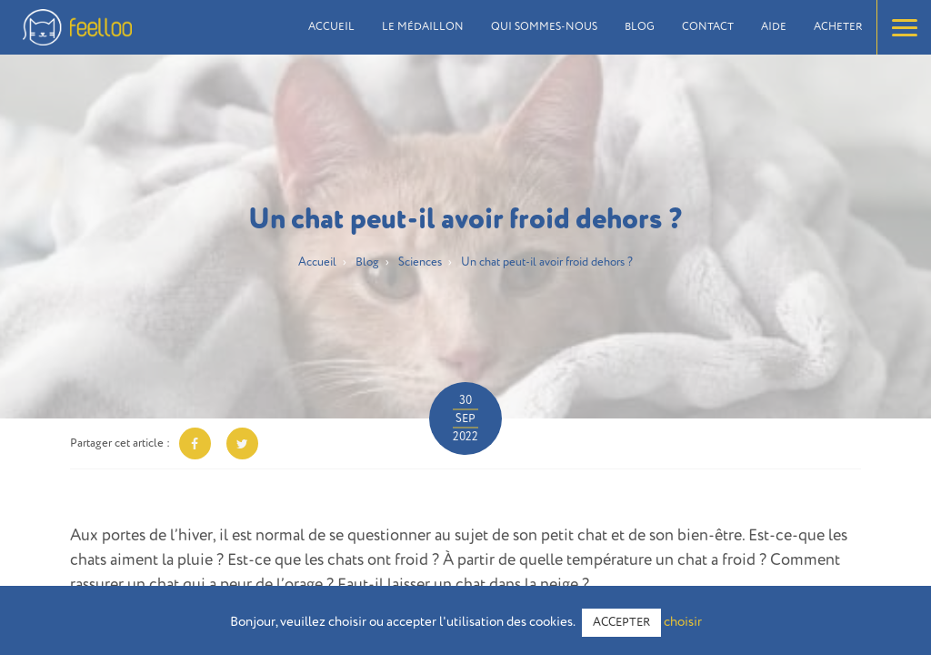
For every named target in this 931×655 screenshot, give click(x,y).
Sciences (420, 262)
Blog (640, 27)
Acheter (838, 27)
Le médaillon (423, 27)
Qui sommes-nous (544, 27)
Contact (708, 27)
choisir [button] (683, 622)
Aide (773, 27)
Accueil (331, 27)
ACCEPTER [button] (621, 623)
